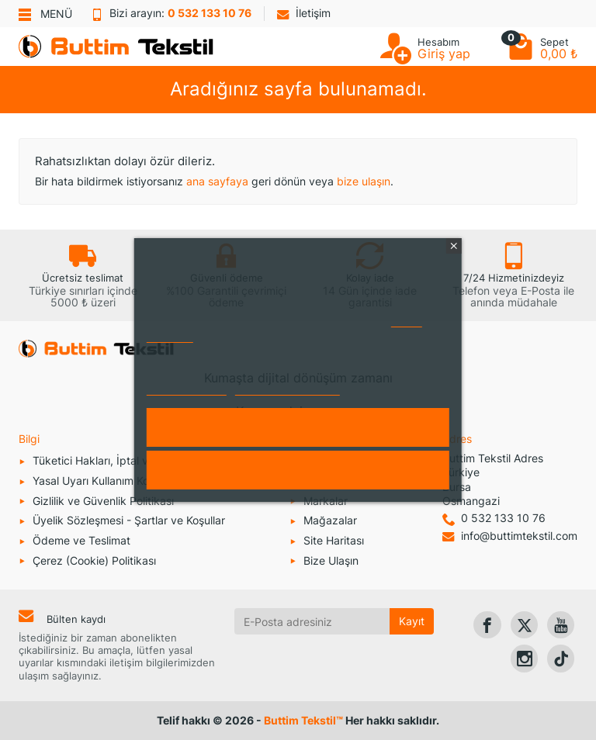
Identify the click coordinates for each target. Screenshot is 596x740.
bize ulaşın (363, 181)
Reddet (298, 470)
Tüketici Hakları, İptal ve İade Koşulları (128, 460)
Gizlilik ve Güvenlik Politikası (103, 500)
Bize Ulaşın (331, 560)
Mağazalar (330, 520)
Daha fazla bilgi (187, 388)
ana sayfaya (217, 181)
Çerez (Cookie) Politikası (94, 560)
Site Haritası (333, 540)
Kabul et (298, 427)
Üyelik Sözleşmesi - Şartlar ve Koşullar (129, 520)
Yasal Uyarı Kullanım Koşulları (105, 480)
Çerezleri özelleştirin (287, 388)
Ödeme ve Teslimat (81, 540)
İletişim (304, 12)
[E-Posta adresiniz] (312, 621)
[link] (487, 624)
